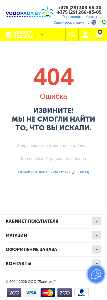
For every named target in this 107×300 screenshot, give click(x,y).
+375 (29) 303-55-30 (79, 7)
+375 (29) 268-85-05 (79, 12)
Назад (83, 172)
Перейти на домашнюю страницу (46, 172)
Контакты (93, 17)
